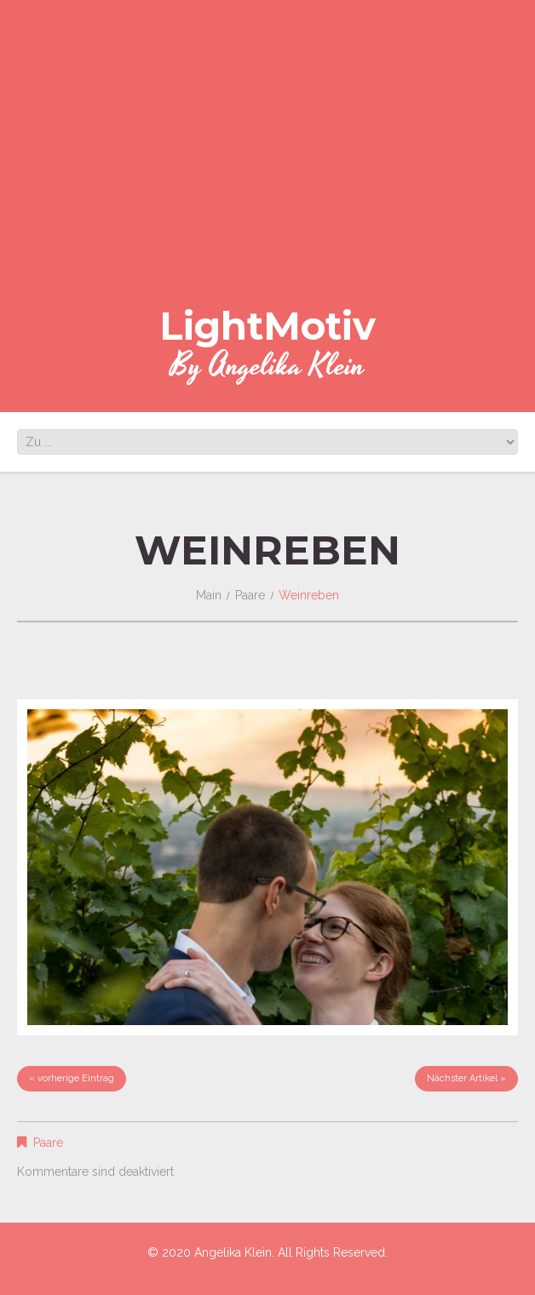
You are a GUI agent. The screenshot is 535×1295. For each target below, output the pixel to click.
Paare (250, 595)
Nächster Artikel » (466, 1078)
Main (208, 595)
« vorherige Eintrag (71, 1078)
